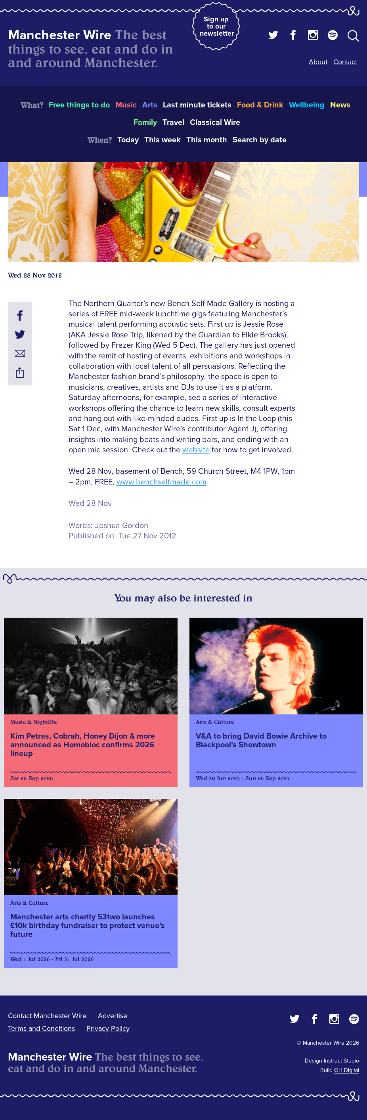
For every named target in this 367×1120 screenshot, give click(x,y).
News (340, 105)
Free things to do (79, 105)
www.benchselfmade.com (161, 482)
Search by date (260, 140)
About (318, 61)
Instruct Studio (341, 1060)
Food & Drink (260, 105)
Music (126, 105)
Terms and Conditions (41, 1028)
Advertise (112, 1015)
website (196, 450)
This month (206, 140)
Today (128, 140)
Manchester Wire (59, 35)
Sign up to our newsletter (217, 26)
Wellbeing (307, 105)
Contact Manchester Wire (47, 1015)
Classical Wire (215, 122)
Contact (345, 61)
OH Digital (346, 1070)
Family (145, 122)
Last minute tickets (197, 105)
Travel (173, 122)
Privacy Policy (108, 1028)
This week (162, 140)
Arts (149, 105)
